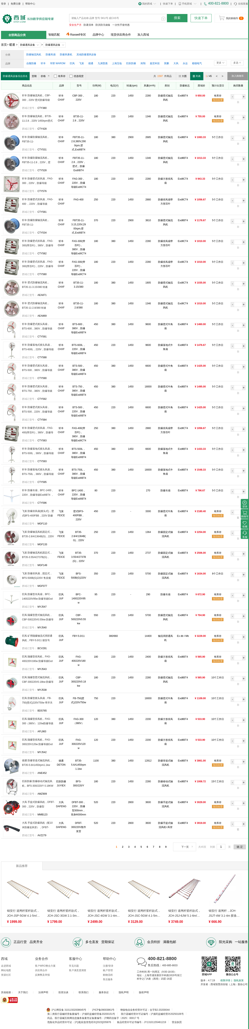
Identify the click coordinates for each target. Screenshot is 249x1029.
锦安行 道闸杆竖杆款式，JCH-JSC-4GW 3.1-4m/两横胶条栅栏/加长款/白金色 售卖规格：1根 (104, 913)
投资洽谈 (63, 992)
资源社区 (6, 974)
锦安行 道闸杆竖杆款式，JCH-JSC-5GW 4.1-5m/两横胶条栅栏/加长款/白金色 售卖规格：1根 (144, 913)
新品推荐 (22, 865)
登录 (3, 3)
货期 (34, 76)
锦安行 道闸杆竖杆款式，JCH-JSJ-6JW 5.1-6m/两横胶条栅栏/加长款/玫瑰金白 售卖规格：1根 (184, 913)
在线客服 (240, 4)
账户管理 (108, 970)
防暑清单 (88, 24)
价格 (46, 76)
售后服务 (108, 979)
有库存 (59, 76)
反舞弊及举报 (42, 974)
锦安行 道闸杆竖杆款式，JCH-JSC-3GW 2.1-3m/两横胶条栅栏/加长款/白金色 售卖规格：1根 (63, 913)
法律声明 (43, 992)
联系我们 (83, 992)
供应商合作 (41, 970)
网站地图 (6, 970)
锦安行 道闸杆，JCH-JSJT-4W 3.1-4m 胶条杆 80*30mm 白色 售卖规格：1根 (224, 913)
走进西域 (6, 965)
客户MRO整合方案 (45, 965)
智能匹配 (54, 34)
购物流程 (108, 974)
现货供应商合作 (121, 34)
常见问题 (74, 965)
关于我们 (23, 992)
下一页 (187, 846)
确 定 (240, 846)
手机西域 (187, 3)
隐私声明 (124, 992)
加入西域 (143, 34)
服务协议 (104, 992)
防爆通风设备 (27, 44)
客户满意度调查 (77, 970)
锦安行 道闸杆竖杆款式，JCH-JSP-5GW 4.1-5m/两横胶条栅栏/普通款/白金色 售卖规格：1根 (23, 913)
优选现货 (77, 76)
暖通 (12, 44)
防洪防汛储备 (102, 24)
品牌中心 (98, 34)
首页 (4, 44)
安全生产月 (75, 24)
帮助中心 (30, 3)
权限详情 (225, 980)
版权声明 (144, 992)
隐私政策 (239, 980)
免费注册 (16, 3)
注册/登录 (108, 965)
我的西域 (147, 3)
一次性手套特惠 (121, 24)
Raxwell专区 (78, 34)
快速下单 (168, 3)
